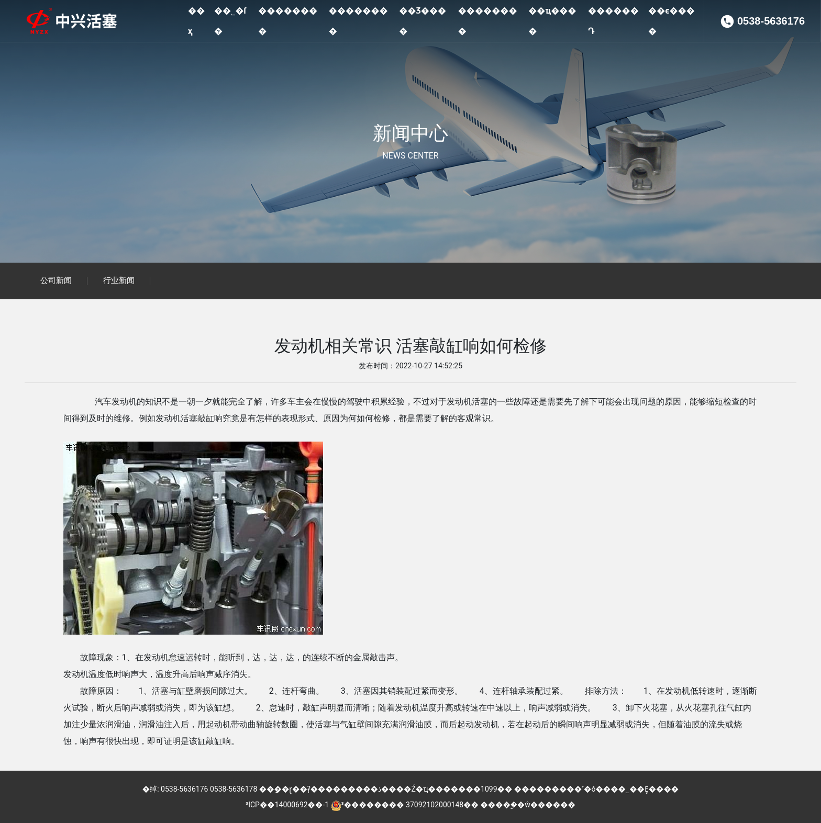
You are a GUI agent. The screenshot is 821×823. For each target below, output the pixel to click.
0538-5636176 (771, 63)
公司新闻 (56, 281)
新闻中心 (410, 133)
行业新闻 (119, 281)
